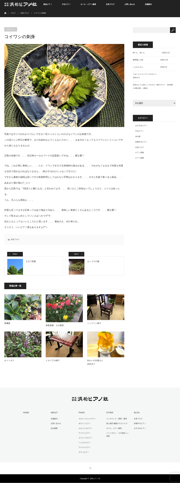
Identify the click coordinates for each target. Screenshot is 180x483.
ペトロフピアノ (84, 443)
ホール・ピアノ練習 (88, 4)
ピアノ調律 (139, 158)
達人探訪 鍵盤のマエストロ (116, 425)
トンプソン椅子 (94, 325)
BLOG (136, 415)
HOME (25, 415)
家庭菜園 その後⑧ (55, 328)
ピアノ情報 (139, 153)
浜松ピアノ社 (95, 479)
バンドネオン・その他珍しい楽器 (118, 435)
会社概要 (53, 430)
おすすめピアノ (141, 126)
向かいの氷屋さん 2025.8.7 (105, 365)
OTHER (109, 415)
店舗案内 (148, 4)
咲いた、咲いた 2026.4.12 (151, 53)
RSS (90, 468)
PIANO (81, 415)
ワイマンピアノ (84, 434)
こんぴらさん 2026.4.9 (150, 67)
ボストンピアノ (84, 425)
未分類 (137, 136)
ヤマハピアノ (83, 452)
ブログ (13, 13)
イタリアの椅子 (53, 363)
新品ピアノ (47, 4)
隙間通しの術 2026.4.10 (150, 60)
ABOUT (53, 415)
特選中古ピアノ (141, 142)
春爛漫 (7, 325)
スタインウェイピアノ (86, 421)
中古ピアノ (66, 4)
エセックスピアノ (85, 430)
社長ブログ (110, 4)
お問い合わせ (130, 4)
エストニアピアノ (85, 439)
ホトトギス (9, 363)
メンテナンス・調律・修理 (116, 421)
